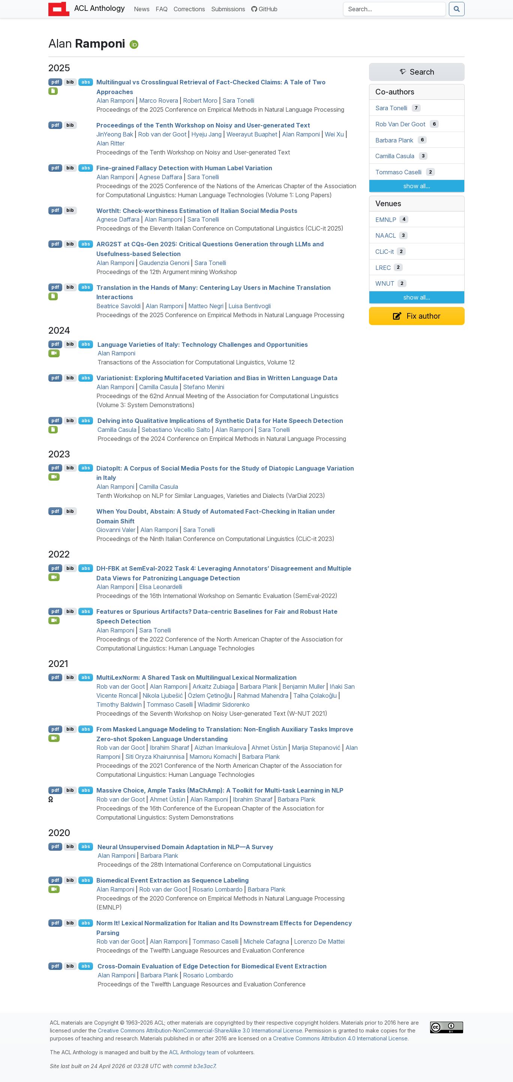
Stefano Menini (203, 387)
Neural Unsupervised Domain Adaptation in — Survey (185, 846)
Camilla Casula (158, 387)
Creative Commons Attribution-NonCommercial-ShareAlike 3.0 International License (200, 1030)
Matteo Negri (206, 306)
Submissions (229, 8)
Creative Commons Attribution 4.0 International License (340, 1038)
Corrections (191, 8)
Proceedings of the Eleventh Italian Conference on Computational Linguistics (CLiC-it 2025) (220, 228)
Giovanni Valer (115, 530)
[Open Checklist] (53, 91)
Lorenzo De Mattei (319, 941)
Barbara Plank (259, 686)
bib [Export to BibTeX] (70, 82)
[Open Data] (53, 429)
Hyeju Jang (206, 134)
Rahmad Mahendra (262, 695)
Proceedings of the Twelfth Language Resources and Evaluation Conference (200, 950)
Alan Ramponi (115, 100)
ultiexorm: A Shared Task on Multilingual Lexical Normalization (196, 677)
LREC (383, 267)
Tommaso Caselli (170, 704)
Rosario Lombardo (217, 889)
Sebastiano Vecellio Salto (175, 429)
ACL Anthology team (194, 1052)
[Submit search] (457, 9)
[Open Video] (54, 353)
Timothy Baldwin (119, 704)
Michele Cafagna (266, 941)
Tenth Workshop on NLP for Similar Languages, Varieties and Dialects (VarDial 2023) (210, 495)
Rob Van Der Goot (400, 124)
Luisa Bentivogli (249, 306)
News (143, 8)
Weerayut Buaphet (251, 134)
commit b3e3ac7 (194, 1066)
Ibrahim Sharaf (169, 747)
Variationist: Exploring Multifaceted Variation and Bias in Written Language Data (217, 378)
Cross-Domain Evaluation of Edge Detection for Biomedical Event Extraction (212, 966)
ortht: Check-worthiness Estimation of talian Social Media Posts (196, 210)
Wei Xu (334, 134)
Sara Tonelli (238, 100)
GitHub (264, 9)
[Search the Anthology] (394, 9)
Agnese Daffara (160, 177)
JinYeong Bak (114, 134)
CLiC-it (384, 251)
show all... (417, 186)
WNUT (384, 283)
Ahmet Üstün (269, 747)
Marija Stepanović (316, 747)
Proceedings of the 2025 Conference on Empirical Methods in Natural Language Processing (220, 109)
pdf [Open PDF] (55, 82)
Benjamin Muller (303, 686)
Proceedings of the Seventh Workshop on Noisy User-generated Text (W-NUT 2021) (211, 713)
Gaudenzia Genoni (164, 263)
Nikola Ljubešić (162, 695)
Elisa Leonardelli (160, 586)
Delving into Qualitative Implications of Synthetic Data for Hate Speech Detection (220, 420)
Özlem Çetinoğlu (210, 695)
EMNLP (385, 219)
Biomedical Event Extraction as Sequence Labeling (172, 880)
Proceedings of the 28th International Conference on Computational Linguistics (204, 864)
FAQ (163, 8)
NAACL (385, 235)
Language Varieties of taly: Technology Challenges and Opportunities (203, 344)
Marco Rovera (158, 100)
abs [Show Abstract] (85, 82)
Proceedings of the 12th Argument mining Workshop (166, 272)
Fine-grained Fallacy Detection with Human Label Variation (184, 168)
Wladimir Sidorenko (224, 704)
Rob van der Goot (162, 134)
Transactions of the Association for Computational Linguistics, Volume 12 (196, 362)
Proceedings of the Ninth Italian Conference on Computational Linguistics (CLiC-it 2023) (215, 538)
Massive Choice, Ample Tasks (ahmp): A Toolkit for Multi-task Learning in (220, 790)
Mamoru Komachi (213, 756)
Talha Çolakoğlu (315, 695)
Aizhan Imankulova (220, 747)
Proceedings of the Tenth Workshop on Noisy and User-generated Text (203, 125)
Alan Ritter (110, 143)
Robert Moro (200, 100)
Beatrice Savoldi (118, 306)
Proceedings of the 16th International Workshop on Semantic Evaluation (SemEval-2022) (217, 595)
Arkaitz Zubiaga (213, 686)
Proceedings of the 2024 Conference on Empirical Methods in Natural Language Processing (222, 438)
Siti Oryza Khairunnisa (154, 756)
